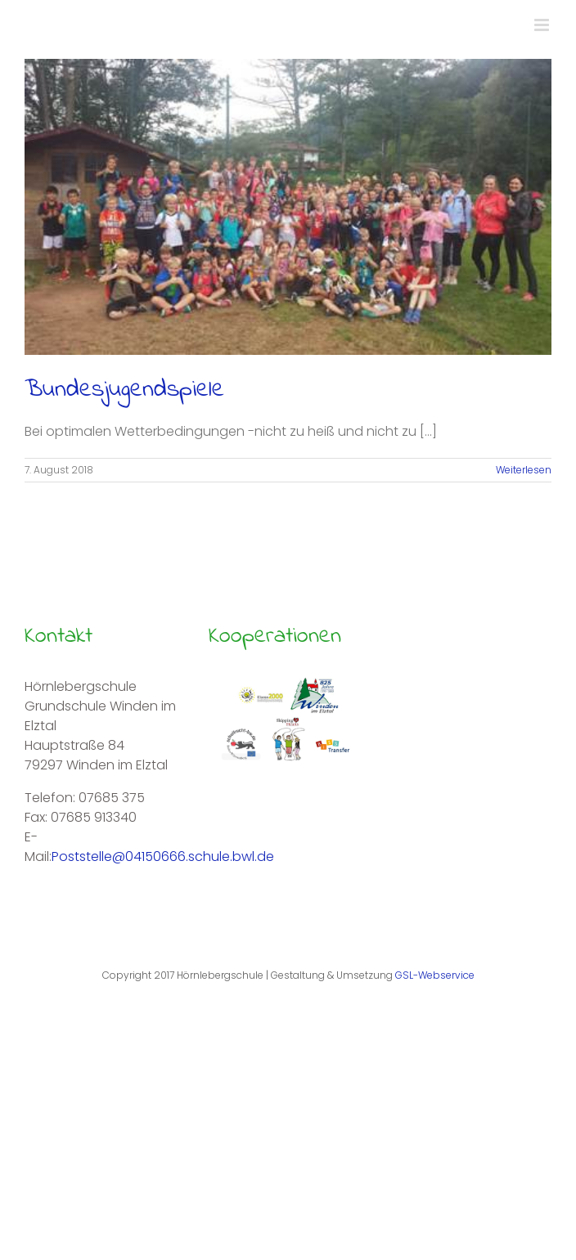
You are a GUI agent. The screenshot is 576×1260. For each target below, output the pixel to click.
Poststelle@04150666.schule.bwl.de (163, 856)
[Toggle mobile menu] (542, 25)
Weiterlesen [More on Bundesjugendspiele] (523, 470)
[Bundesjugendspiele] (288, 207)
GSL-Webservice (435, 975)
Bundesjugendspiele (124, 390)
